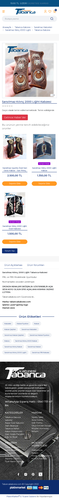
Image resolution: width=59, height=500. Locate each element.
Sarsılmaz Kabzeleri (29, 329)
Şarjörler (9, 420)
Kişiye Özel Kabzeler (14, 423)
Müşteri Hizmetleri (40, 428)
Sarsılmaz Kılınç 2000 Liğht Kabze (44, 169)
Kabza (6, 341)
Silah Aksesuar (11, 426)
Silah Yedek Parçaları (14, 434)
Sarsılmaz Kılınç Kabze (13, 347)
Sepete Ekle (15, 183)
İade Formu (37, 423)
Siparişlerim (10, 453)
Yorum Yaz (10, 251)
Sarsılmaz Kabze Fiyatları (39, 335)
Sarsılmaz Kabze (34, 347)
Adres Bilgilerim (12, 450)
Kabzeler (7, 324)
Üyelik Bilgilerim (12, 447)
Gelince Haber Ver (15, 117)
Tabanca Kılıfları (12, 428)
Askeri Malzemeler (13, 431)
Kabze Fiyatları (22, 324)
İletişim (35, 431)
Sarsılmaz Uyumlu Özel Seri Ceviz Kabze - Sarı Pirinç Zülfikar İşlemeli (15, 169)
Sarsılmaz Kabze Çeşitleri (14, 335)
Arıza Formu (37, 420)
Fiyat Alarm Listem (14, 461)
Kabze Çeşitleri (10, 329)
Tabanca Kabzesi (13, 417)
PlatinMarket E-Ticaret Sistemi (21, 496)
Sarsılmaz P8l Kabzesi (40, 352)
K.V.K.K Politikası (39, 458)
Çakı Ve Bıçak (11, 437)
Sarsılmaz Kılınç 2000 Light (15, 352)
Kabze (36, 324)
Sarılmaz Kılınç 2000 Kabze (26, 341)
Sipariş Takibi (37, 417)
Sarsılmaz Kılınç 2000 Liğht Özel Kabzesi (15, 227)
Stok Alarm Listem (14, 456)
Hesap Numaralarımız (42, 456)
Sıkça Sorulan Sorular (41, 426)
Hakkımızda (37, 450)
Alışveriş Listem (12, 458)
